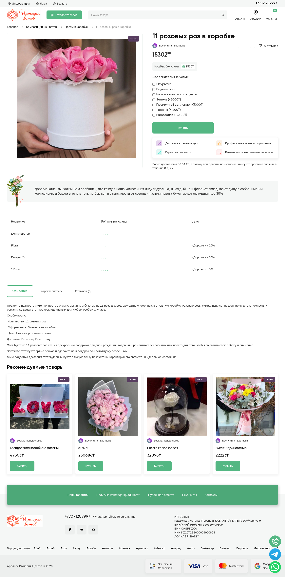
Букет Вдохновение (231, 448)
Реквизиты (189, 494)
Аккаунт (240, 18)
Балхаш (225, 548)
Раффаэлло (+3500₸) (169, 115)
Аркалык (142, 548)
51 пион (83, 448)
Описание (20, 291)
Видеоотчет (163, 89)
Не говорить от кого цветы (174, 94)
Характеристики (51, 291)
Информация (19, 3)
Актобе (91, 548)
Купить (183, 127)
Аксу (64, 548)
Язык (41, 3)
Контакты (211, 494)
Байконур (207, 548)
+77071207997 (266, 3)
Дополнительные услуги (170, 77)
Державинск (262, 548)
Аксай (51, 548)
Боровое (242, 548)
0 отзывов (268, 45)
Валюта (60, 3)
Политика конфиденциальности (118, 494)
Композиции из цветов (41, 26)
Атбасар (159, 548)
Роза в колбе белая (162, 448)
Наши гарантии (77, 494)
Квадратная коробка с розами (34, 448)
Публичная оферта (161, 494)
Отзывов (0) (83, 291)
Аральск (124, 548)
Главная (12, 26)
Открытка (161, 84)
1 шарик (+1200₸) (166, 110)
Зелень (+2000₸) (166, 99)
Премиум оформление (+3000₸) (177, 104)
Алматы (107, 548)
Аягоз (191, 548)
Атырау (176, 548)
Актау (77, 548)
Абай (37, 548)
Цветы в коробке (76, 26)
